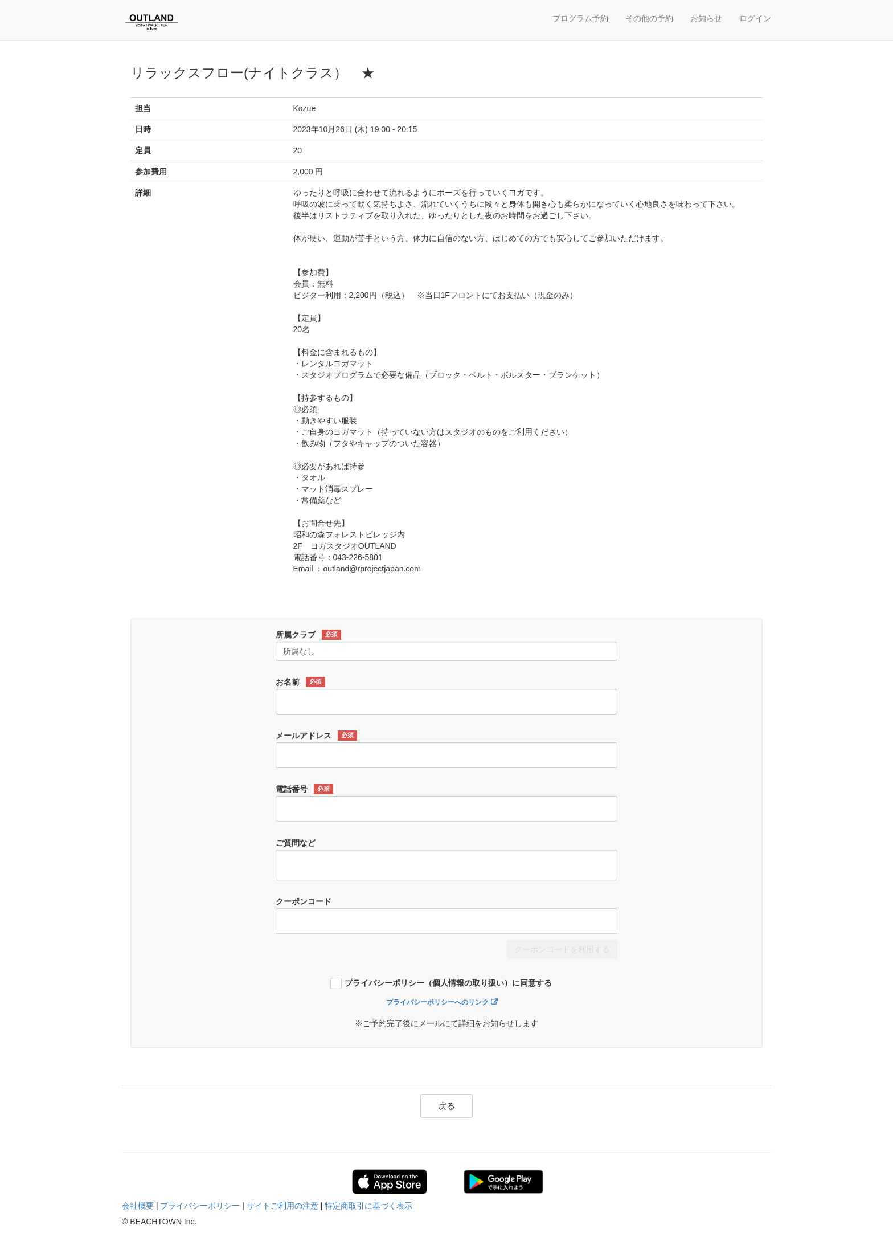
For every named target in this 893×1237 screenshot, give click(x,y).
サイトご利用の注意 (282, 1205)
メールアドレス (316, 736)
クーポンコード (303, 901)
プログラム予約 (580, 18)
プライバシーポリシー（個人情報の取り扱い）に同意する (448, 983)
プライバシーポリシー (200, 1205)
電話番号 (304, 789)
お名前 (300, 682)
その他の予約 (649, 18)
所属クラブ (308, 635)
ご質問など (296, 843)
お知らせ (706, 18)
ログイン (755, 18)
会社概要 (138, 1205)
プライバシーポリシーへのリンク (437, 1002)
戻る (446, 1106)
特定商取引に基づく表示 (368, 1205)
